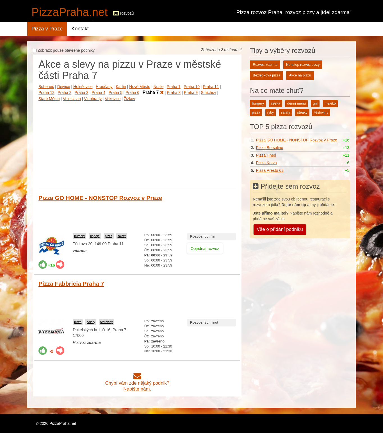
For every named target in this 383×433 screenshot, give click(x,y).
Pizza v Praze (47, 28)
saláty (122, 236)
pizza (108, 236)
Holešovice (82, 86)
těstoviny (106, 322)
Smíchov (208, 92)
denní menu (296, 103)
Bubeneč (46, 86)
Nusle (158, 86)
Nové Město (139, 86)
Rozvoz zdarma (265, 65)
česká (275, 103)
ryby (270, 112)
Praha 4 (98, 92)
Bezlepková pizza (266, 75)
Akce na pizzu (300, 75)
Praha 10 (192, 86)
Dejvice (63, 86)
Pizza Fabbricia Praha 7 (71, 283)
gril (315, 103)
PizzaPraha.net (69, 12)
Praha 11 (211, 86)
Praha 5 (115, 92)
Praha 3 (81, 92)
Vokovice (112, 98)
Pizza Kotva (266, 163)
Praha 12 (46, 92)
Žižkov (129, 98)
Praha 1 (174, 86)
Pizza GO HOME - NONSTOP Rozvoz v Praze (100, 198)
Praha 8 (174, 92)
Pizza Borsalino (269, 147)
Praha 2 (64, 92)
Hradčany (104, 86)
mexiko (330, 103)
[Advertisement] (137, 143)
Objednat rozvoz (205, 248)
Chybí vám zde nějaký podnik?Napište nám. (137, 383)
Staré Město (49, 98)
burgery (79, 236)
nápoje (95, 236)
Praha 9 (191, 92)
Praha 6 (132, 92)
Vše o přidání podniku (280, 229)
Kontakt (80, 28)
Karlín (121, 86)
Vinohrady (93, 98)
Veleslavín (72, 98)
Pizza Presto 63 (270, 170)
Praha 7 (153, 92)
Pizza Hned (266, 155)
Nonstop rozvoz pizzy (303, 65)
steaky (302, 112)
